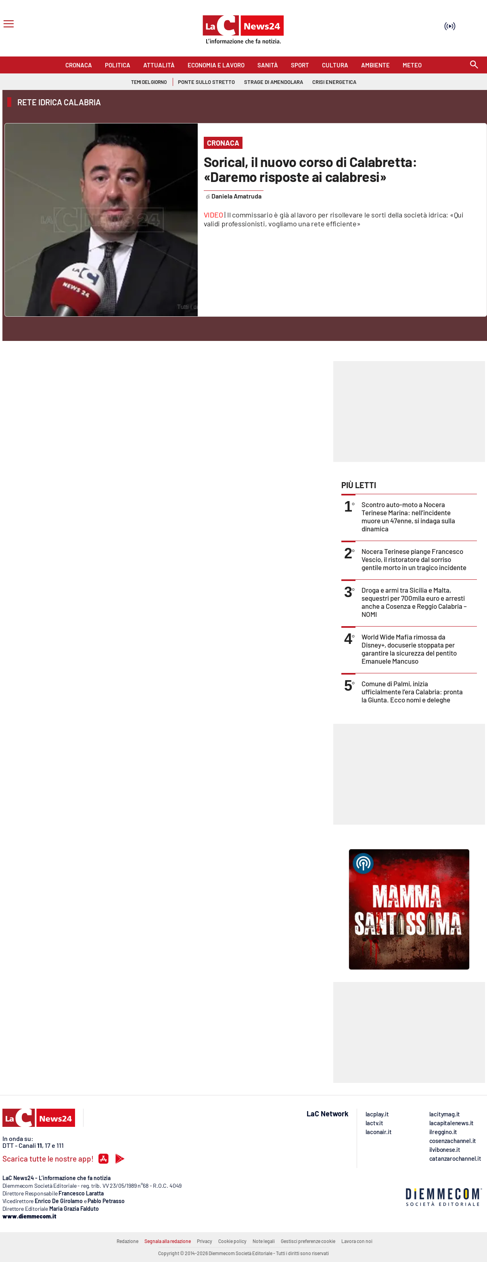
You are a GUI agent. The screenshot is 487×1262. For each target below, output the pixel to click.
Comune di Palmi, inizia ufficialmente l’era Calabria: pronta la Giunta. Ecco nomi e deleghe (412, 691)
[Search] (474, 65)
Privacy (204, 1241)
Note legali (264, 1241)
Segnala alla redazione (167, 1241)
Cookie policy (232, 1241)
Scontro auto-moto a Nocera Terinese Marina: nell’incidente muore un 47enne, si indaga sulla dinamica (408, 516)
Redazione (127, 1241)
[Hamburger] (7, 24)
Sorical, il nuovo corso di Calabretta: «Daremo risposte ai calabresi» (310, 169)
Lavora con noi (356, 1241)
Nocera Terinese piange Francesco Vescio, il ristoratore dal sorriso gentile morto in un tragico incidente (414, 559)
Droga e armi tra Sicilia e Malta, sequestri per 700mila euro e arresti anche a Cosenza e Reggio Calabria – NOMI (414, 602)
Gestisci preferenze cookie (308, 1241)
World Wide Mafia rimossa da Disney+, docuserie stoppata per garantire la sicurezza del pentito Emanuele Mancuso (409, 649)
